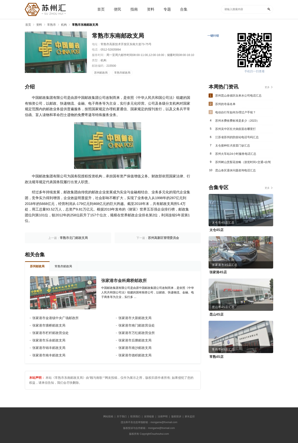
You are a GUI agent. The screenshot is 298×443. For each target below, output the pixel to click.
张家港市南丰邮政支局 (48, 355)
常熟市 (51, 24)
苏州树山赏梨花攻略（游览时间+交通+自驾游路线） (243, 163)
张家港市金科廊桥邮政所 (124, 280)
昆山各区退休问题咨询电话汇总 (235, 170)
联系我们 (135, 416)
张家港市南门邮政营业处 (136, 325)
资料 (39, 24)
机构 (64, 24)
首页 (28, 24)
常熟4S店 (216, 356)
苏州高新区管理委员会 (163, 238)
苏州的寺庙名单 (225, 104)
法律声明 (163, 416)
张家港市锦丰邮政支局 (48, 348)
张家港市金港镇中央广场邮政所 (55, 318)
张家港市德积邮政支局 (134, 355)
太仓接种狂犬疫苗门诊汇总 (232, 145)
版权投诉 (176, 416)
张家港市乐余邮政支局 (48, 340)
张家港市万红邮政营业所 (136, 333)
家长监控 (190, 416)
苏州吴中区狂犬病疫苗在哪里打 (235, 129)
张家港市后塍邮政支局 (134, 340)
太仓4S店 (216, 230)
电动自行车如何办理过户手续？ (235, 112)
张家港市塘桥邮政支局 (48, 325)
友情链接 (149, 416)
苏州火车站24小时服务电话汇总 (235, 153)
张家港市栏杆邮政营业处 (50, 333)
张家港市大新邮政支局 (134, 318)
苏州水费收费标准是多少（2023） (237, 120)
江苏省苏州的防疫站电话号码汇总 (237, 137)
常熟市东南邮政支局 (85, 24)
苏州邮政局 (101, 72)
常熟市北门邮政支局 (74, 238)
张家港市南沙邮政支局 (134, 348)
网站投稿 (108, 416)
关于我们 (122, 416)
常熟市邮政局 (122, 72)
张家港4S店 (218, 272)
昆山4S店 (216, 314)
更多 (267, 87)
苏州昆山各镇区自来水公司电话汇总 (238, 95)
